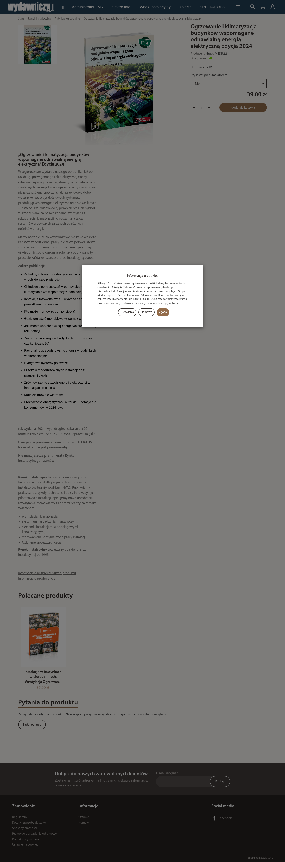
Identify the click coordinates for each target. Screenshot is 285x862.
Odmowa (146, 312)
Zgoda (163, 312)
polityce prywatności (167, 303)
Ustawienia (127, 312)
